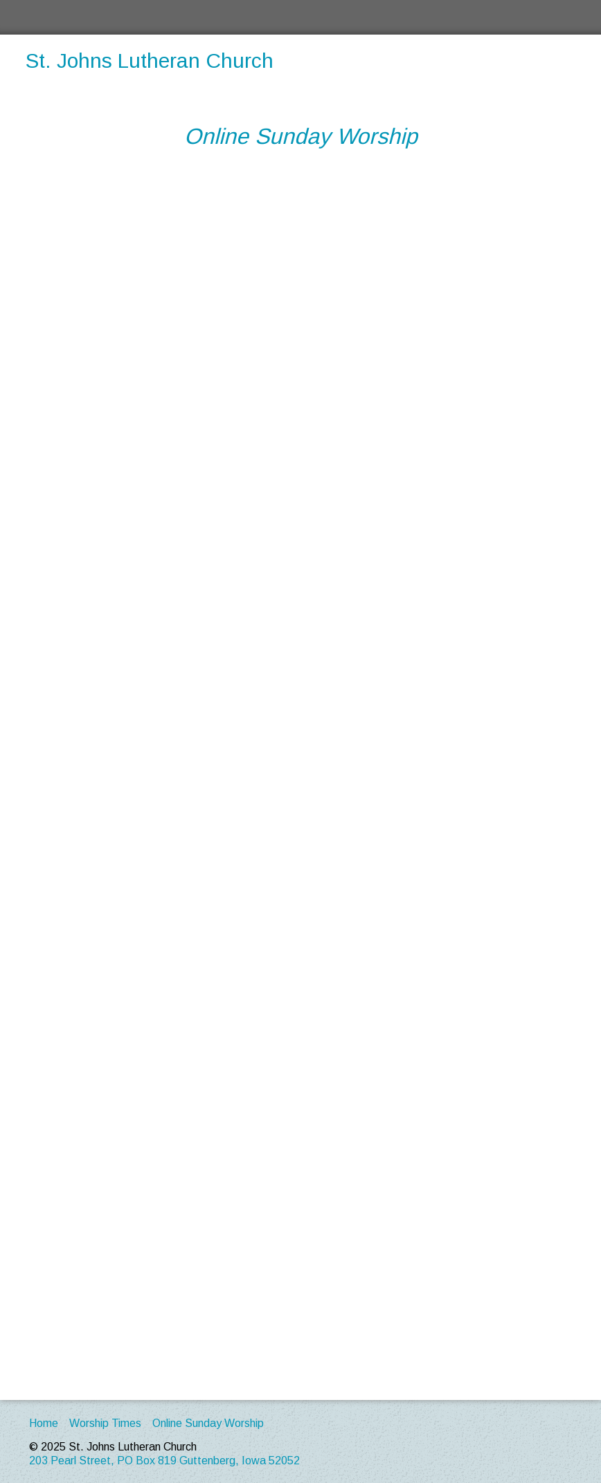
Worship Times (105, 1423)
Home (43, 1423)
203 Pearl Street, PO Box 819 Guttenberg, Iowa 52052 (164, 1460)
